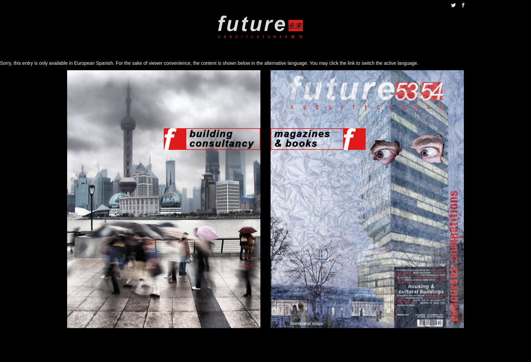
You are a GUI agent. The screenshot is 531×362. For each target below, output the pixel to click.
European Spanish (93, 63)
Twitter (453, 5)
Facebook (463, 5)
